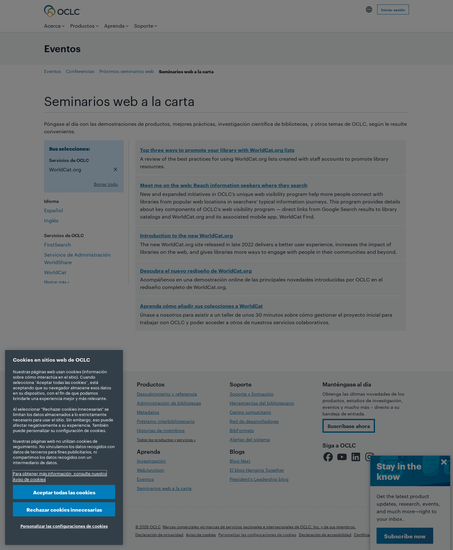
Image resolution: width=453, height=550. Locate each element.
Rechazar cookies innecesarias (64, 509)
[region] (64, 447)
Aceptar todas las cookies (64, 492)
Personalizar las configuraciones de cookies (64, 526)
